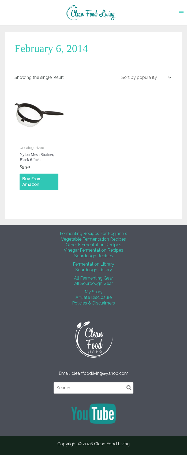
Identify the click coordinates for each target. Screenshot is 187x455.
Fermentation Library (93, 264)
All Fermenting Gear (93, 278)
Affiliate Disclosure (94, 297)
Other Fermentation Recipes (93, 244)
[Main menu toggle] (181, 12)
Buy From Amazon (32, 181)
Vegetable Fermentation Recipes (93, 239)
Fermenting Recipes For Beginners (93, 233)
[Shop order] (146, 77)
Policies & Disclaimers (93, 303)
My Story (94, 291)
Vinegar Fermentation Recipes (93, 250)
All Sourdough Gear (93, 283)
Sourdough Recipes (93, 255)
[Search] (129, 388)
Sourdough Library (93, 269)
